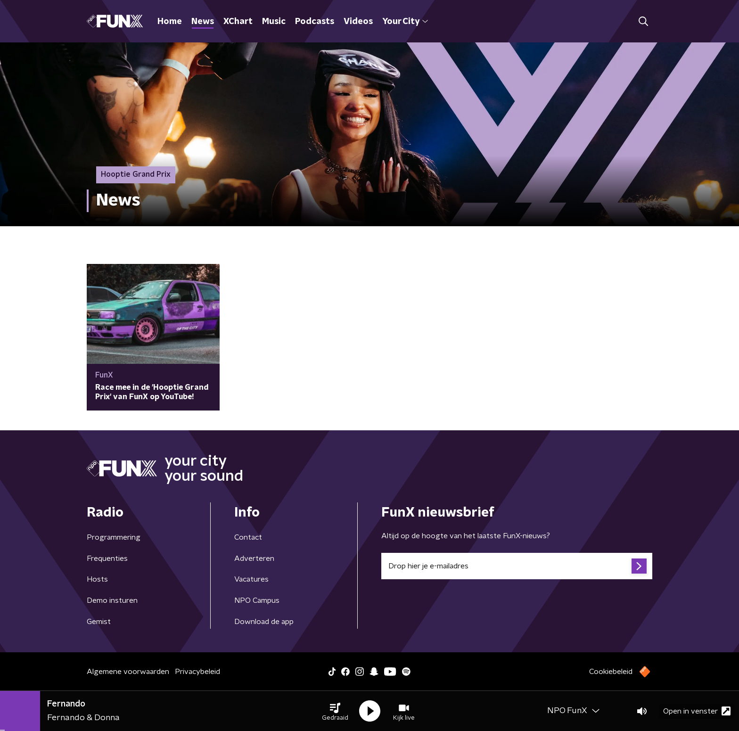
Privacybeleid (197, 671)
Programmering (113, 537)
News (202, 21)
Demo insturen (112, 600)
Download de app (264, 621)
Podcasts (314, 21)
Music (274, 21)
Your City (405, 21)
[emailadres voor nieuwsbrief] (516, 566)
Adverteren (254, 558)
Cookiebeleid (610, 671)
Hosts (97, 579)
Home (169, 21)
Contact (248, 537)
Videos (358, 21)
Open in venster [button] (697, 710)
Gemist (99, 621)
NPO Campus (256, 600)
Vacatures (251, 579)
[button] (335, 711)
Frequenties (107, 558)
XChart (238, 21)
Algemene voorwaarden (128, 671)
